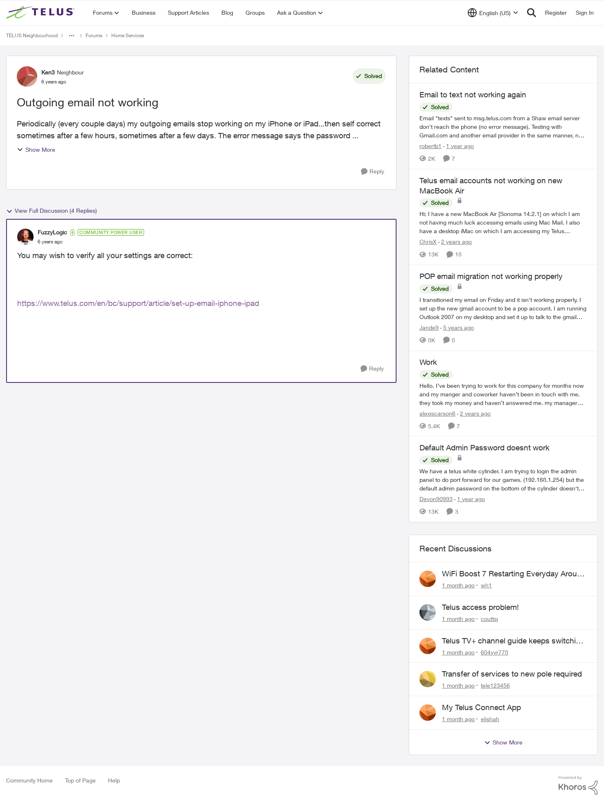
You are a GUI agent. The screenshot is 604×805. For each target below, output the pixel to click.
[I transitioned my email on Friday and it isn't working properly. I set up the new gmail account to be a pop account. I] (503, 308)
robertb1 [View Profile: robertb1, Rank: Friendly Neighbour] (430, 145)
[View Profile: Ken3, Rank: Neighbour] (27, 76)
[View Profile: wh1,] (427, 579)
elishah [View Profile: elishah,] (490, 718)
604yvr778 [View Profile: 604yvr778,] (494, 651)
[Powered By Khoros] (578, 785)
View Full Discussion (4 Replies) (51, 210)
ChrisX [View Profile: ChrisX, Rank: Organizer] (428, 241)
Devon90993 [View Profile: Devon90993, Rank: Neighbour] (436, 498)
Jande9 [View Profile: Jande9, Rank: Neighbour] (429, 327)
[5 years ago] (457, 327)
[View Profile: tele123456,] (427, 679)
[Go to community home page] (41, 12)
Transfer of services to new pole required (512, 673)
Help (114, 780)
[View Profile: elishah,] (427, 712)
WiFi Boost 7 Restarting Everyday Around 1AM (514, 574)
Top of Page (80, 780)
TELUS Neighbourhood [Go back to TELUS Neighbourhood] (32, 35)
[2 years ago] (455, 241)
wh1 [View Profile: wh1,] (486, 585)
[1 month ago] (458, 585)
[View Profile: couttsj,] (427, 612)
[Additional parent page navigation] (72, 35)
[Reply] (372, 171)
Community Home (29, 780)
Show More (36, 149)
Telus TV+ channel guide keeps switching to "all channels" (513, 641)
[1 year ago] (458, 146)
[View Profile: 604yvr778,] (427, 646)
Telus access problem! (480, 607)
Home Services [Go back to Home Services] (127, 35)
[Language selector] (493, 12)
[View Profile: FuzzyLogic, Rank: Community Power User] (25, 237)
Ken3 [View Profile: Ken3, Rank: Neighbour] (48, 72)
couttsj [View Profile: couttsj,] (489, 618)
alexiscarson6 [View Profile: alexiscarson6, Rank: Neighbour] (437, 412)
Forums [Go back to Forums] (94, 35)
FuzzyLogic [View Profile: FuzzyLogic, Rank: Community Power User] (52, 232)
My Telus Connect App (481, 707)
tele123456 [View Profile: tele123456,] (495, 685)
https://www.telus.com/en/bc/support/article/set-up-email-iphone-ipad (138, 303)
